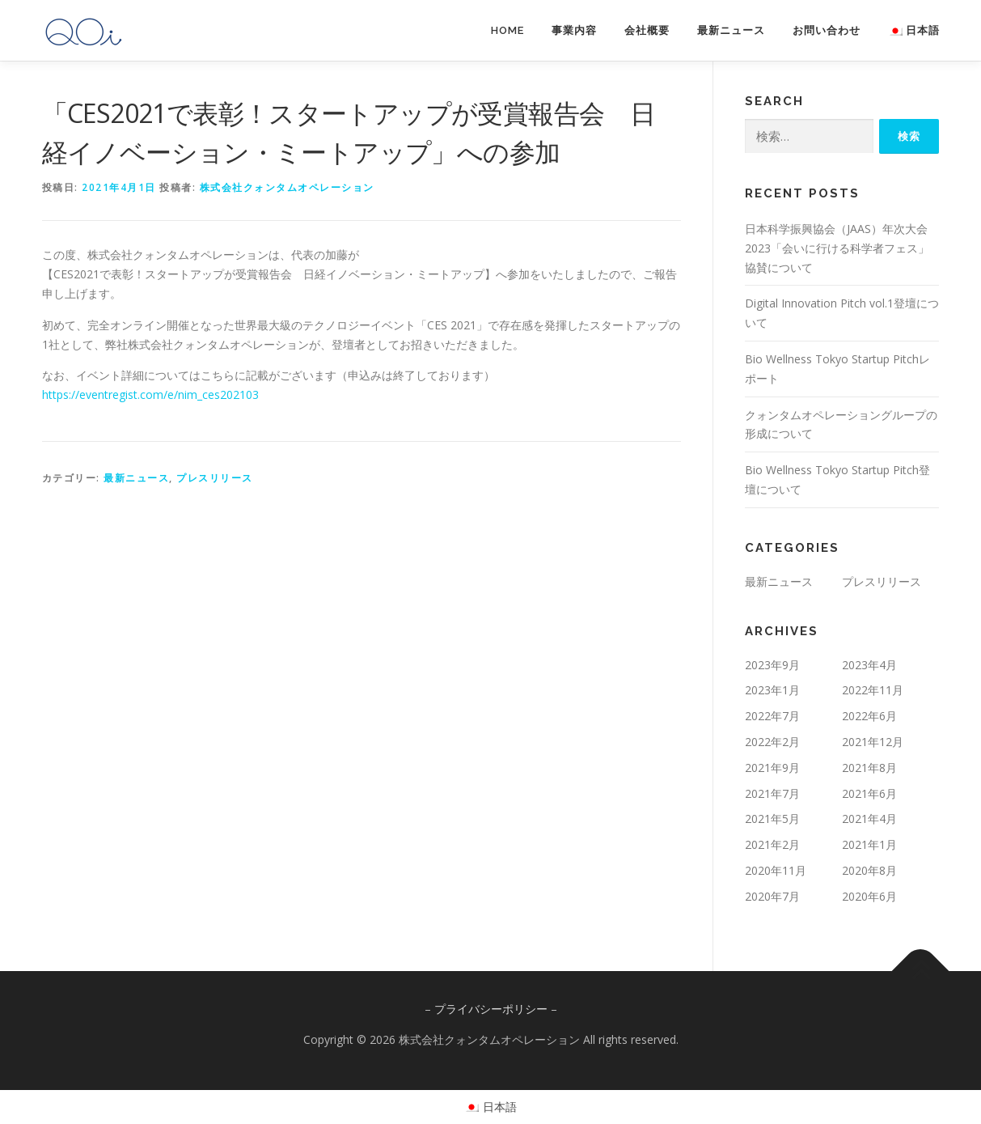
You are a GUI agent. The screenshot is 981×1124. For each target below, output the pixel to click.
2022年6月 (869, 715)
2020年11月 (775, 870)
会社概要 (647, 30)
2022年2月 (772, 741)
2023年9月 (772, 664)
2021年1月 (869, 844)
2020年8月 (869, 870)
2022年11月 (872, 690)
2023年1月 (772, 690)
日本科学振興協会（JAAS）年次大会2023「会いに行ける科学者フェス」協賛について (837, 248)
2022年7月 (772, 715)
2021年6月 (869, 793)
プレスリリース (214, 478)
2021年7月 (772, 793)
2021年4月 (869, 818)
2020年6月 (869, 896)
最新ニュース (731, 30)
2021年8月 (869, 767)
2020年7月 (772, 896)
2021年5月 (772, 818)
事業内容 (574, 30)
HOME (507, 30)
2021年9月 (772, 767)
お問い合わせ (826, 30)
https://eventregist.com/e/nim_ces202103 (150, 394)
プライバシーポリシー (491, 1008)
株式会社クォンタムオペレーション (287, 187)
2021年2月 (772, 844)
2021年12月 (872, 741)
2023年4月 (869, 664)
